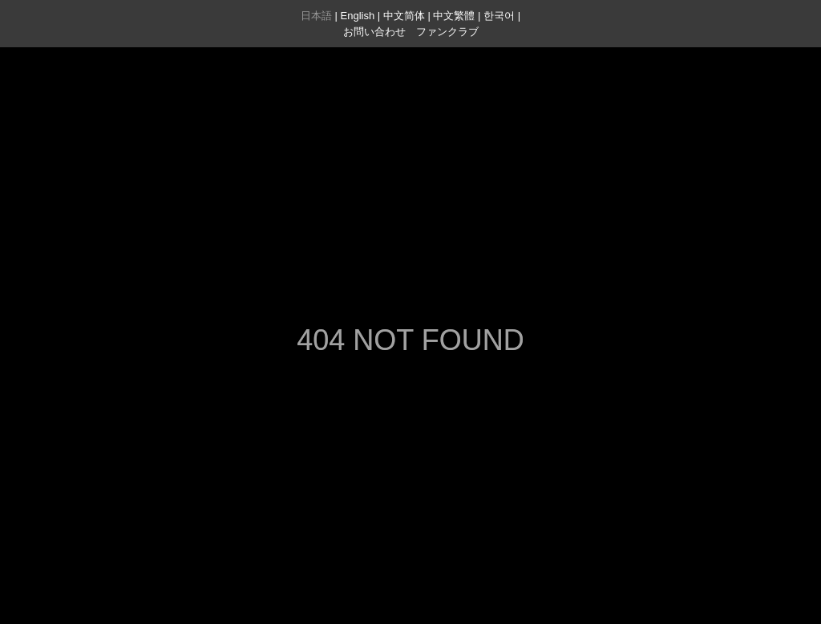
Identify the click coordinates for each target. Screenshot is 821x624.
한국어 (499, 16)
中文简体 (404, 16)
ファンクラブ (447, 32)
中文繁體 (454, 16)
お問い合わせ (374, 32)
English (358, 16)
